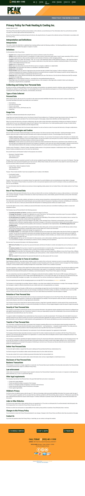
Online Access (39, 461)
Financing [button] (59, 2)
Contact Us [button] (67, 2)
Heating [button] (41, 2)
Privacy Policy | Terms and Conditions (42, 462)
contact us (57, 280)
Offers (54, 2)
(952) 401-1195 (18, 2)
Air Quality (47, 2)
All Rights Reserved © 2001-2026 (47, 461)
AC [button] (36, 2)
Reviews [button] (74, 2)
